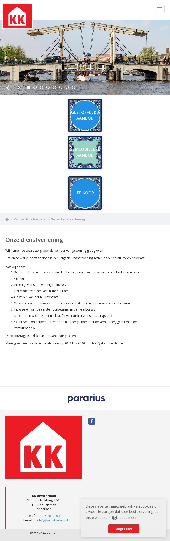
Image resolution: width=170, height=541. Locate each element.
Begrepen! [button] (124, 529)
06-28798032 (52, 516)
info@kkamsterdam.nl (52, 520)
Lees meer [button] (128, 517)
